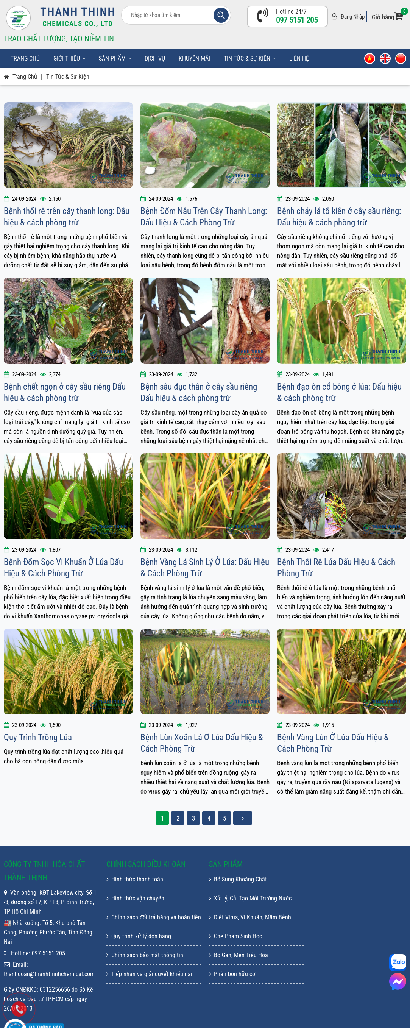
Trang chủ (25, 58)
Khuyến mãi (194, 58)
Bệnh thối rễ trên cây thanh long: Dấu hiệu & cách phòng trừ (66, 217)
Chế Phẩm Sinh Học (235, 936)
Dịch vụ (155, 58)
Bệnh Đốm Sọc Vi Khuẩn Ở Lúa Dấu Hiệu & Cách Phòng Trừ (63, 568)
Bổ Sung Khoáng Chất (238, 879)
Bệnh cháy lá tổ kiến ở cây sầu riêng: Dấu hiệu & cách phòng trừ (339, 217)
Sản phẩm (115, 58)
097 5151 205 (297, 20)
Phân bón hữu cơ (232, 974)
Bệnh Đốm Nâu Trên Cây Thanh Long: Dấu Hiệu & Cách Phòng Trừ (203, 217)
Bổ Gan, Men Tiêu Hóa (238, 955)
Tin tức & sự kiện (250, 58)
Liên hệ (299, 58)
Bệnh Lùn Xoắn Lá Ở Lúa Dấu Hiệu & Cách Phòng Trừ (201, 743)
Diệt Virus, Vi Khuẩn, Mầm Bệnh (250, 917)
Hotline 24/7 (291, 11)
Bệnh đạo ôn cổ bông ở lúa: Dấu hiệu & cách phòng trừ (339, 392)
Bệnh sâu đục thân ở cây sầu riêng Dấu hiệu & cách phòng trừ (198, 392)
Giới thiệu (69, 58)
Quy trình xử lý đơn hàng (138, 936)
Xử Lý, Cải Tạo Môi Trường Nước (250, 898)
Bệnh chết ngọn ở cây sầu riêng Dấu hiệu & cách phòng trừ (65, 392)
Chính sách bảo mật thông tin (144, 955)
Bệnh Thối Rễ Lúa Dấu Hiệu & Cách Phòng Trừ (336, 568)
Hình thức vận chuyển (135, 898)
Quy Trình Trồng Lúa (38, 737)
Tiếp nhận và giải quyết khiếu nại (149, 974)
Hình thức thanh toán (134, 879)
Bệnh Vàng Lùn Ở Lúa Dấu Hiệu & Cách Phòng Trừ (333, 743)
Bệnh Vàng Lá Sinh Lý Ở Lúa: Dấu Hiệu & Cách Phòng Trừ (204, 568)
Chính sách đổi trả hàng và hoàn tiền (153, 917)
